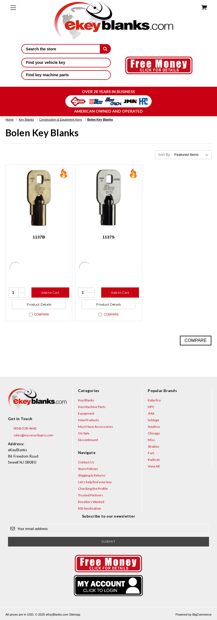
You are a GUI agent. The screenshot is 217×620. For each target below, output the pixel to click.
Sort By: (164, 155)
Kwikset (154, 460)
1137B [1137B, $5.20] (39, 237)
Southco (154, 427)
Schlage (153, 420)
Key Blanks (86, 400)
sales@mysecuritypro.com (30, 435)
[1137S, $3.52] (108, 198)
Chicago (154, 433)
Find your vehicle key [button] (66, 62)
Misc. (152, 440)
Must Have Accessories (95, 427)
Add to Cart (50, 292)
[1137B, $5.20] (39, 198)
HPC (151, 407)
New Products (88, 420)
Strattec (153, 446)
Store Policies (88, 469)
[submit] (105, 48)
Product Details (39, 304)
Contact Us (86, 462)
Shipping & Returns (92, 475)
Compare (39, 314)
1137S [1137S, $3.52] (108, 237)
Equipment (86, 413)
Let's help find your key (95, 482)
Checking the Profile (93, 488)
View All (154, 466)
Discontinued (88, 440)
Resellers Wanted (91, 502)
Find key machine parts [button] (66, 75)
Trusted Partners (90, 495)
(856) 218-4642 (22, 428)
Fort (151, 453)
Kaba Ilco (154, 400)
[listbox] (192, 155)
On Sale (83, 433)
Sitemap (74, 614)
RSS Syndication (89, 508)
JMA (151, 413)
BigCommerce (202, 614)
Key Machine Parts (92, 407)
